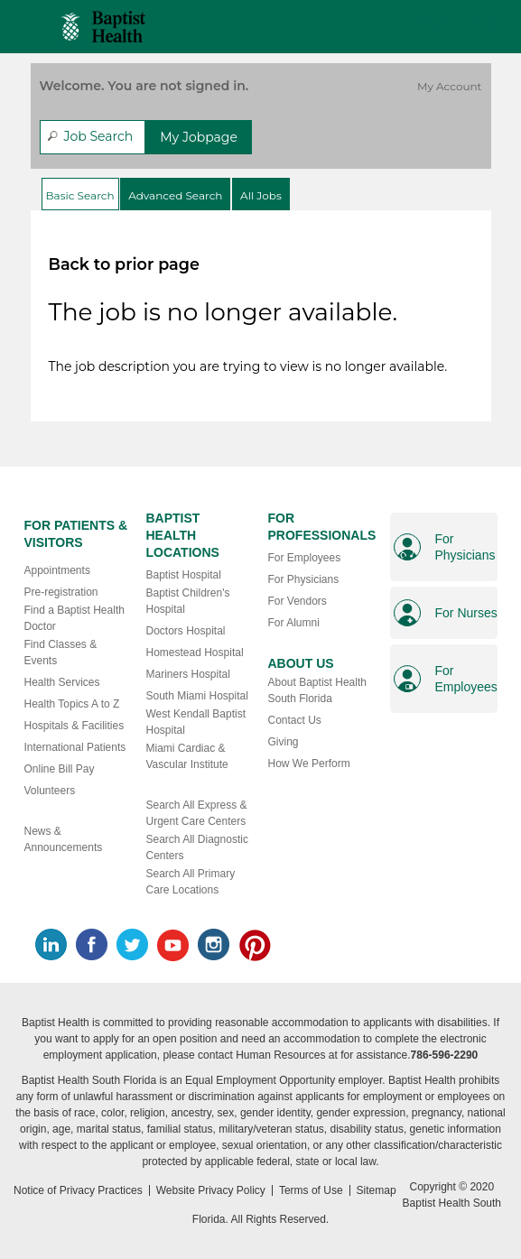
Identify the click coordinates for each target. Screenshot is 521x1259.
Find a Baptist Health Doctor (74, 618)
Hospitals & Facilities (74, 725)
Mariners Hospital (188, 674)
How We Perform (309, 763)
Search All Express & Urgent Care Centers (196, 813)
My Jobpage (198, 137)
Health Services (62, 682)
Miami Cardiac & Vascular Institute (187, 756)
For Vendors (297, 601)
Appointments (57, 570)
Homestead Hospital (195, 652)
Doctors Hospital (186, 631)
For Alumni (294, 622)
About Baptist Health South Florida (317, 690)
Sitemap (376, 1190)
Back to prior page (124, 264)
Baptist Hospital (183, 575)
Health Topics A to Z (72, 704)
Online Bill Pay (59, 769)
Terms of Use (311, 1190)
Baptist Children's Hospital (188, 601)
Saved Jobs (459, 22)
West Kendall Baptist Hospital (196, 722)
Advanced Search (175, 195)
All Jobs (261, 195)
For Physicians (304, 579)
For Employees (304, 557)
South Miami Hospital (197, 696)
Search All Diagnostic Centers (197, 847)
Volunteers (50, 790)
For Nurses (466, 613)
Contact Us (294, 720)
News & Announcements (63, 839)
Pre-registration (61, 592)
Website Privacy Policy (210, 1190)
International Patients (75, 747)
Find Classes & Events (61, 652)
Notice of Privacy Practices (78, 1190)
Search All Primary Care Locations (191, 881)
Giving (283, 742)
